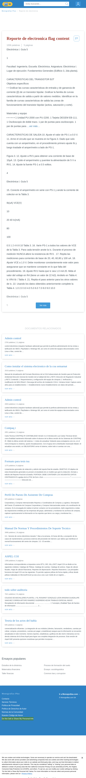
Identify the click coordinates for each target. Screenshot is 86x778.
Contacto (5, 699)
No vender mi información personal (16, 719)
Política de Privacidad (11, 705)
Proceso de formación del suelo (57, 665)
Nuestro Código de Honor (12, 715)
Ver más (43, 305)
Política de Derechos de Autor (14, 709)
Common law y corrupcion (55, 673)
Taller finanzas (8, 673)
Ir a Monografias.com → (69, 694)
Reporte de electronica (28, 11)
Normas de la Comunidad (12, 712)
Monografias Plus (9, 11)
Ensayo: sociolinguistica (54, 669)
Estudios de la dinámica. (12, 665)
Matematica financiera (11, 669)
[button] (76, 39)
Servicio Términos (9, 702)
